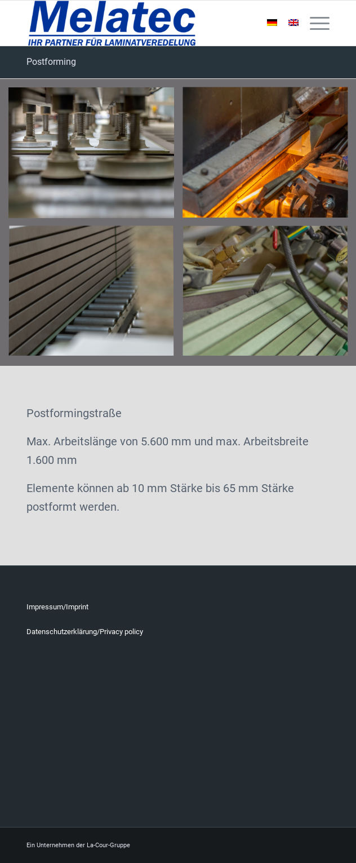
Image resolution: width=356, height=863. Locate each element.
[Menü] (314, 23)
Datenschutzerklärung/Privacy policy (84, 631)
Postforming (51, 61)
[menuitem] (314, 23)
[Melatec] (147, 23)
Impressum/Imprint (57, 607)
